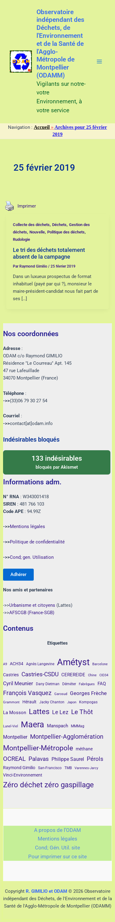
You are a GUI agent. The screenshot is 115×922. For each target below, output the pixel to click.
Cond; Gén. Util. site (57, 848)
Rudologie (21, 239)
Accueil (42, 127)
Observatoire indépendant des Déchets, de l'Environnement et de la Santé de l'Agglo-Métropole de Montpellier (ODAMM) (60, 43)
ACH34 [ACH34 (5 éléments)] (16, 663)
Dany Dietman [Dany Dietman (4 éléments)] (47, 684)
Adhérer (18, 574)
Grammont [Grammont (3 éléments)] (11, 702)
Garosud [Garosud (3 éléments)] (60, 694)
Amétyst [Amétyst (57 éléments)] (73, 662)
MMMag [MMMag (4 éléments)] (77, 726)
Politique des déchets (66, 232)
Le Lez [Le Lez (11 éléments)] (60, 712)
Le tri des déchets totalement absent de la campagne (49, 253)
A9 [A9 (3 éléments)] (5, 664)
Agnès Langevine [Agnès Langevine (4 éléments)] (40, 664)
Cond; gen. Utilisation (32, 557)
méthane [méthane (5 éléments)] (84, 748)
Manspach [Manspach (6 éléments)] (57, 726)
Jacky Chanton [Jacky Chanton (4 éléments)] (51, 702)
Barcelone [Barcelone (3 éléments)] (100, 664)
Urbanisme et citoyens (32, 605)
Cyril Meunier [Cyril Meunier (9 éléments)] (18, 683)
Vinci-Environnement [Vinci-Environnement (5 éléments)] (22, 775)
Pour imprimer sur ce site (57, 856)
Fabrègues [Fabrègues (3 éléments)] (87, 684)
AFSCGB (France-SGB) (31, 612)
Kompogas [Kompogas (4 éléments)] (88, 702)
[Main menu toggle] (99, 61)
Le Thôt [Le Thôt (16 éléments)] (82, 712)
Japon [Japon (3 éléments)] (71, 702)
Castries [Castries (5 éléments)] (11, 674)
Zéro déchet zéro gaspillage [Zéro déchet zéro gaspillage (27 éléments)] (48, 784)
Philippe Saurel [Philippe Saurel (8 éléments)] (68, 759)
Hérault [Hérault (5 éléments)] (29, 701)
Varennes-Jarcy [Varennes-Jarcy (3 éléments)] (86, 768)
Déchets (59, 224)
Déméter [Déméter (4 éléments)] (69, 684)
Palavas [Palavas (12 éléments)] (39, 758)
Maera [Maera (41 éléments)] (32, 724)
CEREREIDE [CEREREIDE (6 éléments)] (73, 675)
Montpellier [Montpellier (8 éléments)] (15, 737)
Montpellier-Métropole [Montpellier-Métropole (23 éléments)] (38, 748)
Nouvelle (37, 232)
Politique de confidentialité (37, 542)
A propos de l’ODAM (57, 830)
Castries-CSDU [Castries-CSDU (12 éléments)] (40, 674)
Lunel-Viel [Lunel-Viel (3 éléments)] (10, 726)
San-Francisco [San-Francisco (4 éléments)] (50, 768)
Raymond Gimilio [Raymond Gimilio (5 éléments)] (19, 767)
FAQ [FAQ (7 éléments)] (102, 683)
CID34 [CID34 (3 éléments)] (103, 675)
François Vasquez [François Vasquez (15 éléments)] (27, 693)
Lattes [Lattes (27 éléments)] (39, 711)
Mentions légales (27, 526)
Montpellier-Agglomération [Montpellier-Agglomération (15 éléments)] (66, 736)
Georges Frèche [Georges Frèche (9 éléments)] (88, 693)
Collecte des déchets (31, 224)
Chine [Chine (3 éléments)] (92, 675)
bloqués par (57, 462)
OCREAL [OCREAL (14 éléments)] (14, 758)
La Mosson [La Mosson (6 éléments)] (14, 712)
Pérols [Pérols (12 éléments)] (95, 758)
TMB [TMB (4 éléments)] (68, 768)
